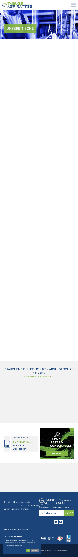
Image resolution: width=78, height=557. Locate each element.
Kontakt (24, 509)
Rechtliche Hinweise (12, 502)
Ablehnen (34, 550)
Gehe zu (57, 453)
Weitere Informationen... (14, 545)
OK (28, 550)
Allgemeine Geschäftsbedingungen (30, 504)
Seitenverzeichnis (11, 509)
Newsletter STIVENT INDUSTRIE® (54, 508)
